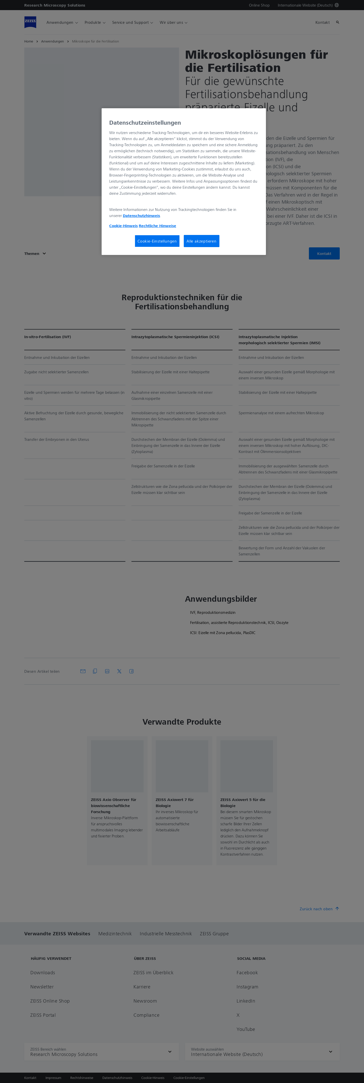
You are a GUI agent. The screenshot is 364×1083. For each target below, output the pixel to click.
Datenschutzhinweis (141, 215)
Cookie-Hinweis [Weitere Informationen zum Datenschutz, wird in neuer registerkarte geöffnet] (123, 225)
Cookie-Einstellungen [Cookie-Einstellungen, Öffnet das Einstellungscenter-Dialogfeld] (157, 241)
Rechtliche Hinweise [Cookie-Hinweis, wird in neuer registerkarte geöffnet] (157, 225)
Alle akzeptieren (202, 241)
